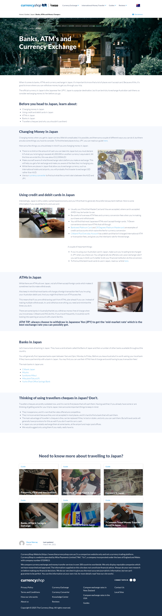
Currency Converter (61, 592)
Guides (111, 5)
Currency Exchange (69, 5)
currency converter (37, 175)
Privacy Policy (27, 587)
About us (25, 601)
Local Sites (119, 592)
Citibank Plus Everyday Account (84, 233)
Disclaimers (137, 14)
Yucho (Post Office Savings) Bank (36, 381)
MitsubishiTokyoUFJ (31, 378)
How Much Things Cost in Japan (79, 492)
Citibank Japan (28, 369)
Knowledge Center (60, 597)
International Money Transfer (93, 5)
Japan (32, 14)
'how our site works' (105, 573)
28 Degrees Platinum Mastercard (110, 227)
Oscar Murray (32, 542)
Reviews (122, 5)
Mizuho (25, 372)
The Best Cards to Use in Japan (79, 524)
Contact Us (119, 587)
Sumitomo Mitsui (29, 375)
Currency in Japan (115, 493)
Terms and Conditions (30, 592)
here (106, 140)
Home (21, 14)
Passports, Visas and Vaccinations (38, 492)
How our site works (29, 597)
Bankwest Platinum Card (81, 227)
